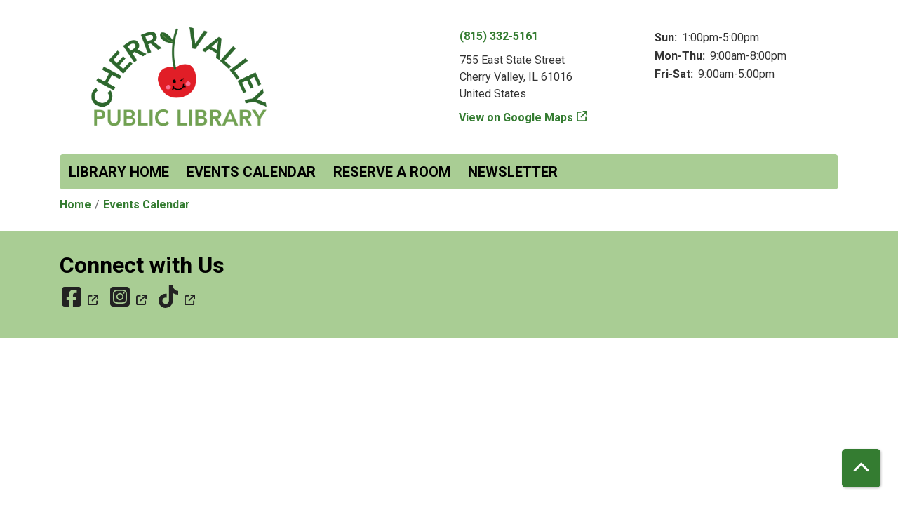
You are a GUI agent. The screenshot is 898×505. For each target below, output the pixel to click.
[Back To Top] (861, 468)
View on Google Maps (516, 117)
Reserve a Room (391, 171)
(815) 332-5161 (499, 36)
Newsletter (513, 171)
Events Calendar (251, 171)
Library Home (119, 171)
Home (75, 204)
